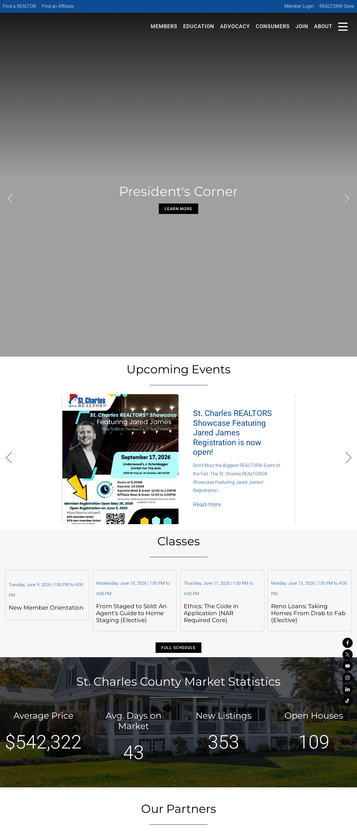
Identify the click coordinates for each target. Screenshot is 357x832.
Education (198, 26)
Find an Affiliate (58, 6)
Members (164, 26)
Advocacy (235, 26)
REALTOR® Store (337, 6)
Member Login (299, 6)
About (323, 26)
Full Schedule (178, 647)
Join (301, 26)
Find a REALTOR (19, 6)
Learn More (178, 208)
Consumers (273, 26)
